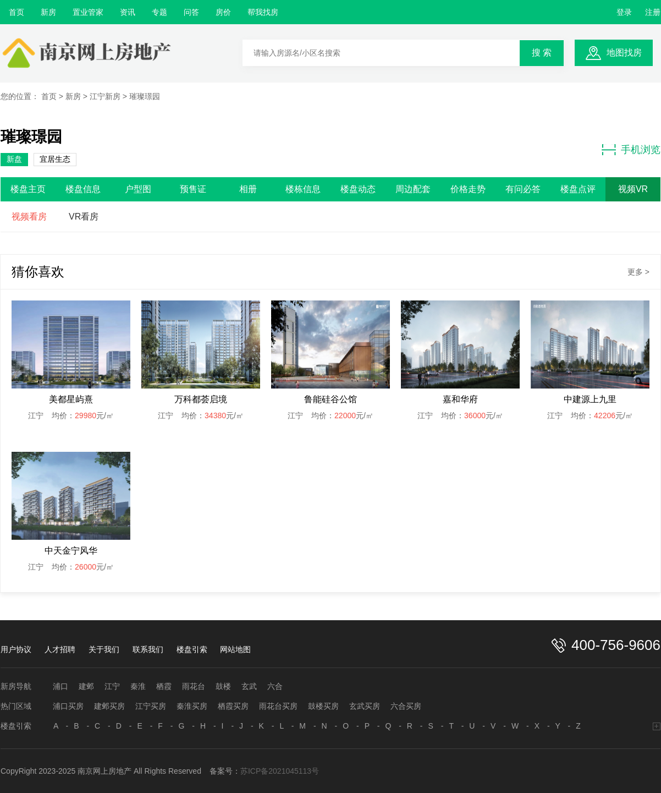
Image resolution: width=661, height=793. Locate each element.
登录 (624, 12)
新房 (48, 12)
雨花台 (193, 686)
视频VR (633, 189)
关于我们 (104, 649)
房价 (223, 12)
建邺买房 (109, 706)
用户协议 (16, 649)
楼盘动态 (358, 189)
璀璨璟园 (144, 96)
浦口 (60, 686)
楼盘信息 (83, 189)
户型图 (138, 189)
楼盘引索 (192, 649)
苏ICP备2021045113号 (279, 771)
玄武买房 (364, 706)
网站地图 (235, 649)
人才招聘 (60, 649)
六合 (275, 686)
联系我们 (148, 649)
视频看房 (29, 216)
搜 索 (542, 52)
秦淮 (138, 686)
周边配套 (413, 189)
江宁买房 (150, 706)
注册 (652, 12)
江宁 (112, 686)
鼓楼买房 (323, 706)
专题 (159, 12)
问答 (191, 12)
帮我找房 (262, 12)
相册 (248, 189)
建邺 (86, 686)
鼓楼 (223, 686)
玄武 (249, 686)
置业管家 (88, 12)
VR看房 (83, 216)
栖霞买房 (233, 706)
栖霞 (164, 686)
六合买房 (405, 706)
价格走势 (468, 189)
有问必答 (523, 189)
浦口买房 (68, 706)
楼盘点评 (578, 189)
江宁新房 (105, 96)
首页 (16, 12)
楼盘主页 (28, 189)
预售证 (193, 189)
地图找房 (624, 52)
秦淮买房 (192, 706)
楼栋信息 (303, 189)
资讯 (127, 12)
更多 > (638, 271)
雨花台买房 (278, 706)
